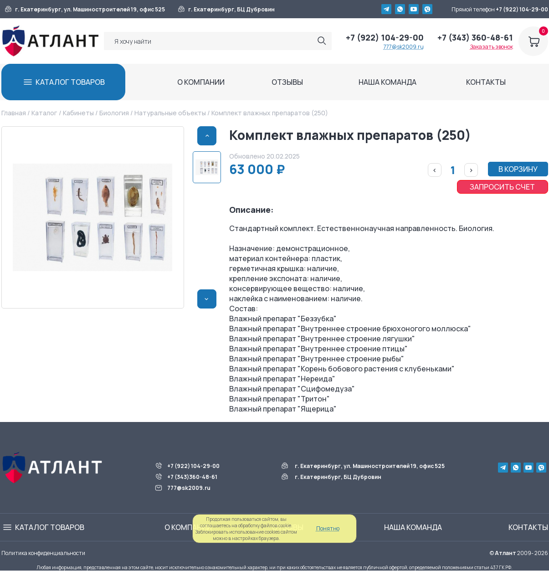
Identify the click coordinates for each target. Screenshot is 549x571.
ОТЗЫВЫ (287, 82)
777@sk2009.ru (404, 47)
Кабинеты (78, 112)
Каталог (44, 112)
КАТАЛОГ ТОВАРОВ (70, 82)
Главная (13, 112)
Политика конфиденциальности (43, 553)
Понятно (327, 528)
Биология (114, 112)
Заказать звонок (491, 47)
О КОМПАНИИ (201, 82)
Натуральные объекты (170, 112)
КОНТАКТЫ (486, 82)
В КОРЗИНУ (518, 169)
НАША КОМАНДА (387, 82)
